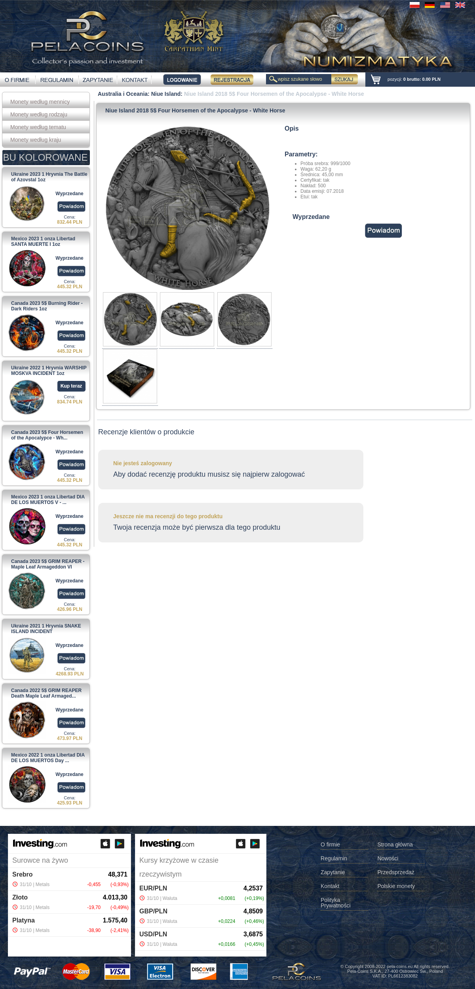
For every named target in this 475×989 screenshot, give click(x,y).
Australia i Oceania (123, 94)
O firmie (330, 845)
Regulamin (334, 859)
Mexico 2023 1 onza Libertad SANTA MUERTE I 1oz (43, 241)
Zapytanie (333, 872)
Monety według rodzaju (38, 114)
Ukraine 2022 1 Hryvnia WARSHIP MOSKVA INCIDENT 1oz (49, 370)
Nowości (387, 859)
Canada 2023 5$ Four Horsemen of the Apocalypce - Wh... (47, 435)
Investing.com (65, 959)
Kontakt (330, 886)
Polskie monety (396, 886)
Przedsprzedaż (395, 872)
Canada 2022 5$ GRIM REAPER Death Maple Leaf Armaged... (46, 693)
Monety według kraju (35, 140)
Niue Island (166, 94)
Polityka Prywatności (335, 903)
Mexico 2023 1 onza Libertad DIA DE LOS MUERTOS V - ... (48, 499)
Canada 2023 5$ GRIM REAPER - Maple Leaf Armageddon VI (47, 564)
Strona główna (395, 845)
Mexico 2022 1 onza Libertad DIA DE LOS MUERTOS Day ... (48, 757)
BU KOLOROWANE (45, 157)
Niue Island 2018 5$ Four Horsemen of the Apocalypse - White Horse (274, 94)
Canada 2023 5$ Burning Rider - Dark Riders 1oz (47, 306)
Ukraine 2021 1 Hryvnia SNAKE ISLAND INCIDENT (46, 628)
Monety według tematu (38, 127)
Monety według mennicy (40, 102)
